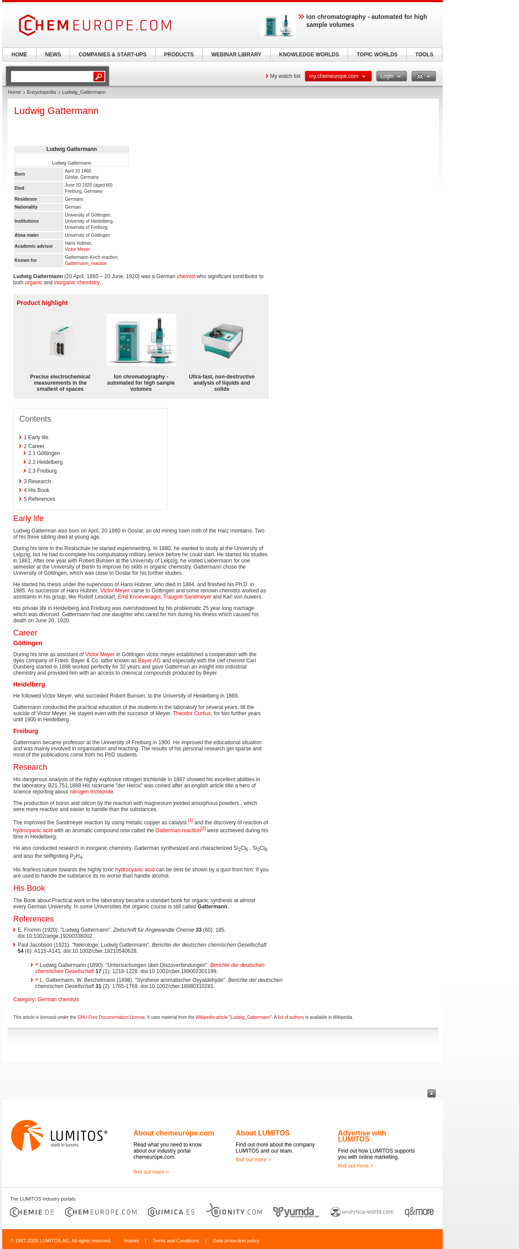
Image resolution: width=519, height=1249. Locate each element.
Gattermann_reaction (86, 263)
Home (14, 92)
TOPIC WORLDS (376, 54)
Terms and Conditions (175, 1240)
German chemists (58, 999)
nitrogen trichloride (91, 792)
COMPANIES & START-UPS (112, 54)
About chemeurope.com (173, 1133)
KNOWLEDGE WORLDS (309, 54)
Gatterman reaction (178, 830)
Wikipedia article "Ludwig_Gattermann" (234, 1017)
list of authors (291, 1017)
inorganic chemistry (76, 282)
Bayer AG (149, 661)
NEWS (53, 54)
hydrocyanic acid (32, 830)
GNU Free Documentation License (111, 1017)
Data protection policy (236, 1240)
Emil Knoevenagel (139, 597)
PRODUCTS (178, 54)
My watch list (285, 76)
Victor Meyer (77, 249)
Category (24, 999)
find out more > (151, 1172)
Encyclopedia (41, 92)
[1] (190, 820)
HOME (19, 54)
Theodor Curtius (192, 713)
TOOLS (424, 54)
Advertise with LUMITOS (362, 1136)
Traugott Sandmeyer (187, 597)
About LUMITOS (262, 1133)
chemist (186, 276)
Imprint (131, 1240)
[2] (203, 828)
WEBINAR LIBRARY (236, 54)
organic (33, 282)
